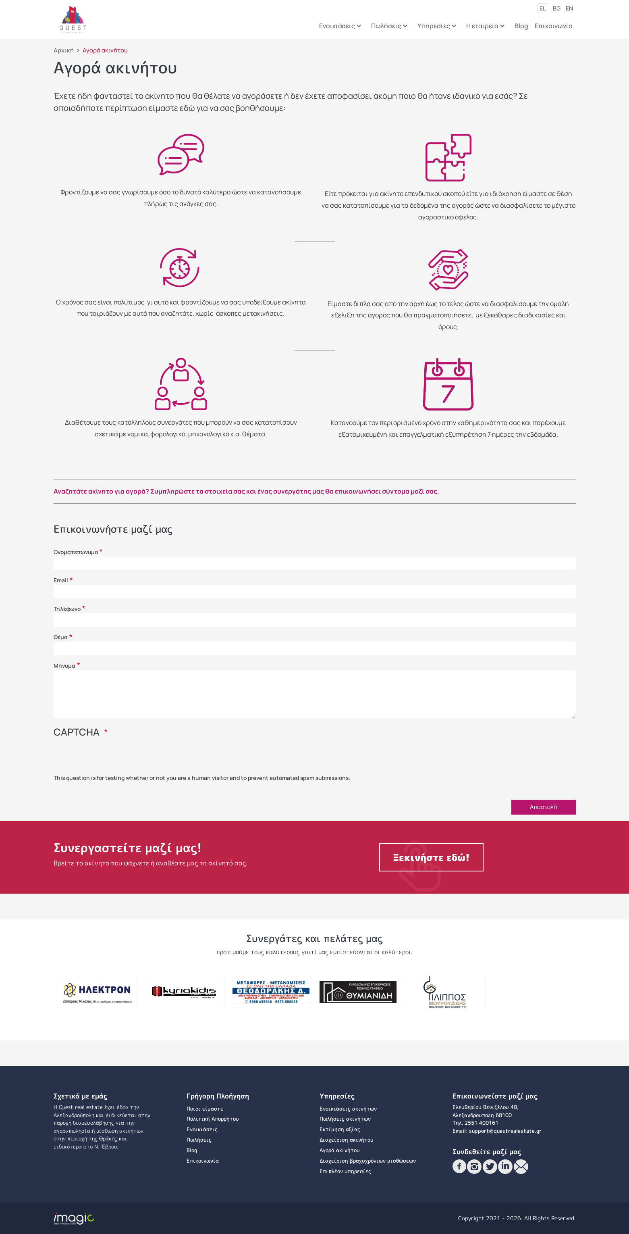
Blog (192, 1150)
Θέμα (61, 637)
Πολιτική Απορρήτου (213, 1118)
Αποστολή (543, 807)
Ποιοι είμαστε (205, 1108)
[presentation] (115, 758)
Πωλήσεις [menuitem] (389, 28)
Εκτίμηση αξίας (340, 1129)
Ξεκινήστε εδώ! (431, 857)
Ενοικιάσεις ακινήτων (348, 1108)
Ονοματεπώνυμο (76, 552)
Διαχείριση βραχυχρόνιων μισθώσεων (368, 1160)
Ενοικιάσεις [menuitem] (339, 28)
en (569, 8)
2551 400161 (481, 1122)
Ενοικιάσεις (202, 1129)
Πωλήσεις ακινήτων (345, 1118)
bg (556, 8)
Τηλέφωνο (67, 609)
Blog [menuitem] (521, 25)
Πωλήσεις (199, 1139)
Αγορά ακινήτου (340, 1150)
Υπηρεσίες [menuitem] (436, 28)
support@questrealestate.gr (505, 1130)
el (543, 8)
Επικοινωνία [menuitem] (554, 25)
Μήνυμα (64, 665)
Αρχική (64, 50)
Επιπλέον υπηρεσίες (345, 1171)
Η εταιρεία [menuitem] (485, 28)
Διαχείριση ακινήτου (347, 1139)
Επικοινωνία (203, 1160)
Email (61, 580)
